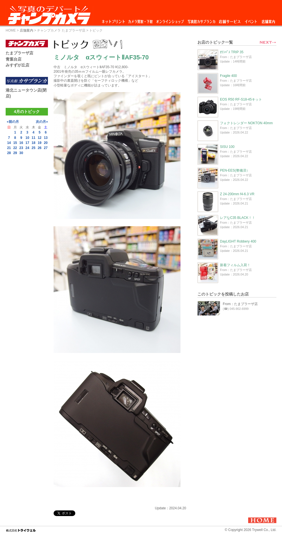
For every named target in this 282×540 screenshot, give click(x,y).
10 (27, 138)
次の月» (42, 122)
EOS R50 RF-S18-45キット (241, 99)
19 (39, 143)
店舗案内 (268, 20)
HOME (11, 30)
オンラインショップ (169, 20)
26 (39, 148)
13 (45, 138)
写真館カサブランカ (201, 20)
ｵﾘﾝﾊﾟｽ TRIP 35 (231, 52)
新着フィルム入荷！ (235, 265)
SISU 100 (227, 147)
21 (9, 148)
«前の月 (13, 122)
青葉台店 (13, 59)
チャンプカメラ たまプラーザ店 (61, 30)
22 (15, 148)
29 (15, 153)
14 (9, 143)
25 (33, 148)
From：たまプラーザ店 (240, 304)
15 (15, 143)
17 (27, 143)
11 (33, 138)
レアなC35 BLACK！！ (237, 218)
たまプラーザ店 (19, 53)
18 (33, 143)
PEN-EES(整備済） (235, 170)
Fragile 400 (228, 76)
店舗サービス (229, 20)
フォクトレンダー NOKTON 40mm (246, 123)
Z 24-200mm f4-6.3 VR (237, 194)
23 (21, 148)
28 (9, 153)
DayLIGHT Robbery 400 (238, 241)
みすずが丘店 (17, 65)
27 (45, 148)
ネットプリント (114, 20)
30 (21, 153)
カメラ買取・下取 (140, 20)
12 (39, 138)
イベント (251, 20)
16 (21, 143)
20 (45, 143)
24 (27, 148)
